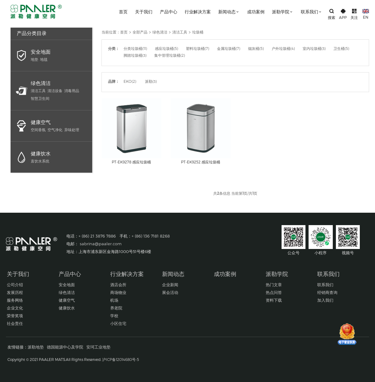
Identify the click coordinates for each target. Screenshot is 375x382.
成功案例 (255, 11)
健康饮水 (41, 153)
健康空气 (41, 122)
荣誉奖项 (15, 315)
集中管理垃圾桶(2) (169, 55)
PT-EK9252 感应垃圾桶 (200, 162)
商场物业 (118, 292)
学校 (114, 315)
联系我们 (311, 11)
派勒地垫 (36, 346)
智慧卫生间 (40, 98)
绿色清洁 (41, 83)
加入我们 (325, 300)
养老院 (116, 307)
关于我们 (143, 11)
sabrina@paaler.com (101, 243)
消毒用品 (71, 90)
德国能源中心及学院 (65, 346)
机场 (114, 300)
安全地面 (41, 52)
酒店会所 (118, 284)
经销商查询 (327, 292)
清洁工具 (38, 90)
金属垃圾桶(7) (228, 48)
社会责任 (15, 323)
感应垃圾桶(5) (166, 48)
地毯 (43, 59)
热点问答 (274, 292)
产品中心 (168, 11)
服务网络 (15, 300)
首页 (123, 11)
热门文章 (274, 284)
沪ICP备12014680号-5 (120, 359)
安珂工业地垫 (98, 346)
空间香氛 (38, 129)
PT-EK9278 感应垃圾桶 (131, 162)
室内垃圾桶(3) (314, 48)
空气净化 (54, 129)
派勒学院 (282, 11)
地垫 (34, 59)
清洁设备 (54, 90)
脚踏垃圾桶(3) (135, 55)
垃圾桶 (197, 32)
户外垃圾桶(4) (283, 48)
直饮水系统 (40, 161)
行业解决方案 (198, 11)
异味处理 (71, 129)
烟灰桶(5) (256, 48)
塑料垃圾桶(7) (197, 48)
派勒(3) (151, 81)
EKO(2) (130, 81)
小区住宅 (118, 323)
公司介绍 (15, 284)
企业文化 (15, 307)
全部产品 (140, 32)
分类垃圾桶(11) (135, 48)
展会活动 (170, 292)
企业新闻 (170, 284)
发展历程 (15, 292)
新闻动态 (229, 11)
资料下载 (274, 300)
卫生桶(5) (341, 48)
